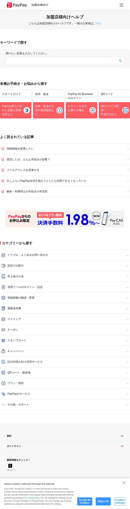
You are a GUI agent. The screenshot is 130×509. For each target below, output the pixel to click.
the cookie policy (31, 499)
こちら (97, 23)
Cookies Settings (120, 502)
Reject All (103, 502)
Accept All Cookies (85, 502)
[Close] (124, 484)
